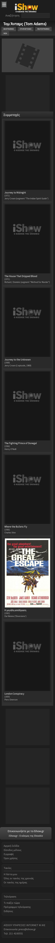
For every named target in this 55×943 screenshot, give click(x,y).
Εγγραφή (8, 854)
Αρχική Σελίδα (11, 845)
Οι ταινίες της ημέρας (15, 882)
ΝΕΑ (5, 33)
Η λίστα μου (10, 874)
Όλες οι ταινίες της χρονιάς (19, 878)
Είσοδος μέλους (12, 850)
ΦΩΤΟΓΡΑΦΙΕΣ (43, 29)
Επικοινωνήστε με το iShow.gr (26, 831)
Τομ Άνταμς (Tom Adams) (24, 23)
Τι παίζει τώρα (12, 902)
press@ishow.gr (27, 929)
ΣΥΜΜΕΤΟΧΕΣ (26, 29)
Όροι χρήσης (11, 858)
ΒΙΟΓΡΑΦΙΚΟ (9, 29)
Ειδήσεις (8, 911)
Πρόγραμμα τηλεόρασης (17, 907)
